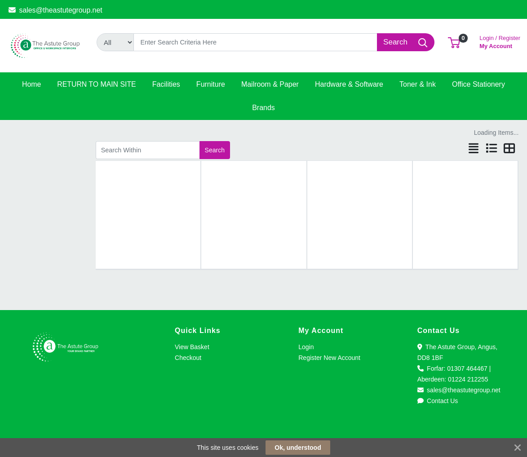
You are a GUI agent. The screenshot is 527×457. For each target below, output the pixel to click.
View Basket (192, 347)
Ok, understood (298, 447)
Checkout (188, 357)
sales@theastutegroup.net (55, 10)
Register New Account (329, 357)
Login (306, 347)
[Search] (255, 42)
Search (215, 150)
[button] (454, 42)
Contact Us (437, 400)
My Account (499, 41)
